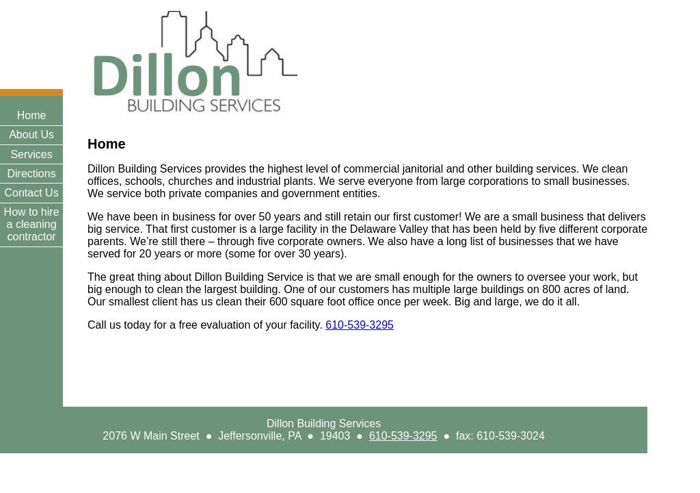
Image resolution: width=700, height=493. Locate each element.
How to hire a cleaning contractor (31, 224)
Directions (32, 173)
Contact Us (32, 193)
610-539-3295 (403, 436)
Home (31, 115)
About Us (31, 134)
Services (31, 154)
